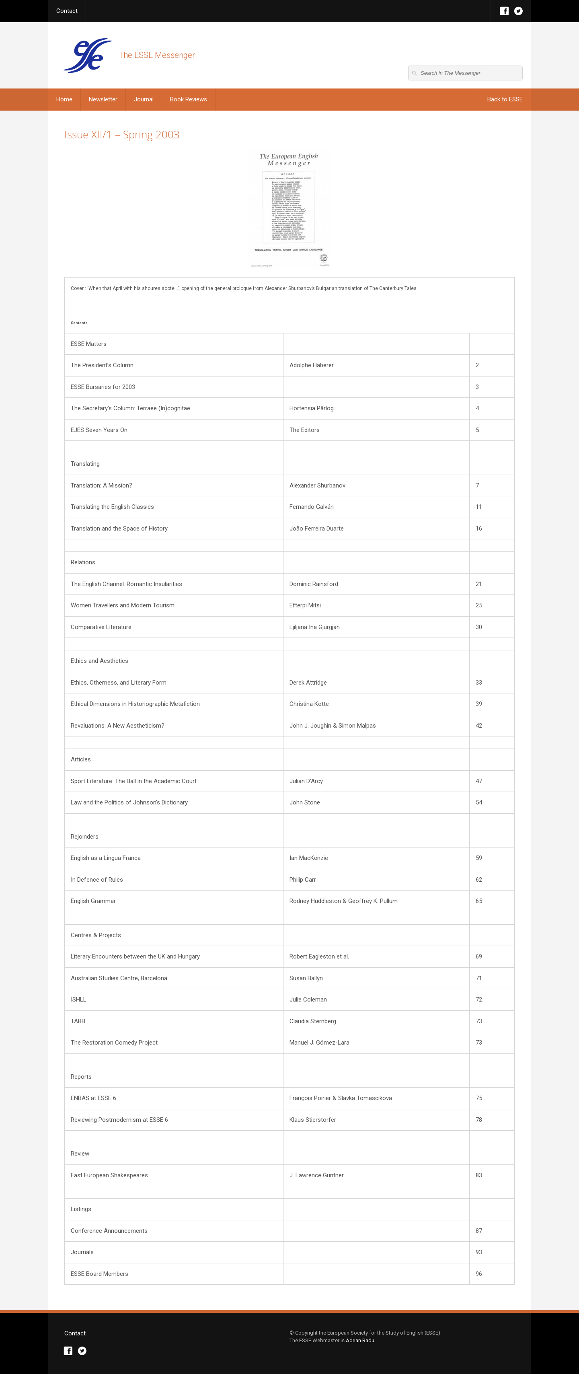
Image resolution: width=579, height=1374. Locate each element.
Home (64, 99)
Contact (67, 10)
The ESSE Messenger (87, 55)
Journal (144, 99)
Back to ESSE (505, 99)
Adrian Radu (360, 1340)
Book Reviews (188, 99)
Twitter (518, 11)
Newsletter (103, 99)
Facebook (504, 11)
